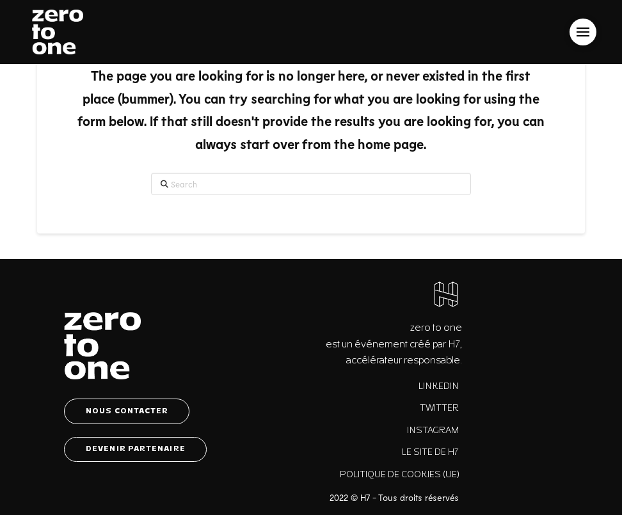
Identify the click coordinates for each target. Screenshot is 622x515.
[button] (583, 32)
